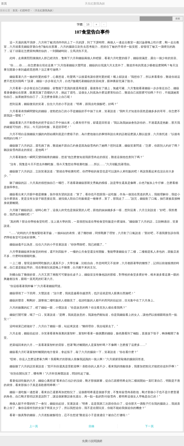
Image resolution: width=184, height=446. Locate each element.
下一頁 (149, 426)
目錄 (91, 426)
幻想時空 (25, 10)
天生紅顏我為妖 (43, 10)
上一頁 (33, 426)
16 (87, 24)
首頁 (4, 3)
